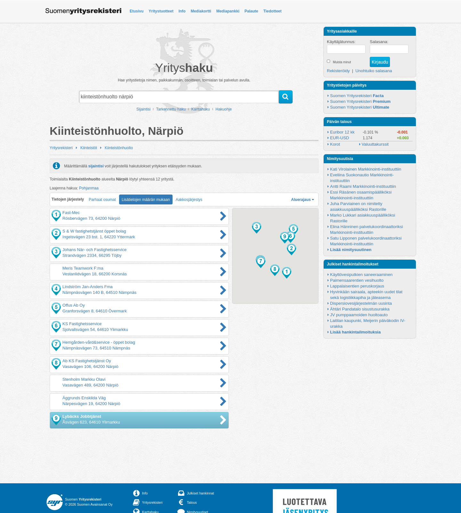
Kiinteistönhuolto (119, 148)
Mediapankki (227, 11)
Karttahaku (200, 109)
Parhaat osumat (102, 199)
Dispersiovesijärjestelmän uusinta (361, 303)
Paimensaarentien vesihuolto (357, 280)
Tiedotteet (272, 11)
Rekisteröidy (338, 70)
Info (182, 11)
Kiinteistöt (88, 148)
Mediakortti (201, 11)
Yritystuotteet (161, 11)
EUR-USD (339, 137)
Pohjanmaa (89, 188)
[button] (286, 273)
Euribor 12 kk (342, 132)
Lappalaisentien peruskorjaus (357, 286)
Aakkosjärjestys (189, 199)
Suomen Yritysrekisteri (357, 95)
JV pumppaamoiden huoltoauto (359, 314)
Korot (335, 144)
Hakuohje (223, 109)
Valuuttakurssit (375, 144)
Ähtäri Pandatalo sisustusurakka (360, 309)
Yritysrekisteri (61, 148)
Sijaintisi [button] (143, 109)
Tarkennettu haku (171, 109)
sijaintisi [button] (96, 166)
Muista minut (342, 62)
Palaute (251, 11)
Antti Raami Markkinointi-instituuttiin (363, 186)
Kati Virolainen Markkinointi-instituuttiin (365, 169)
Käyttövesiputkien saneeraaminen (361, 274)
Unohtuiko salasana (373, 70)
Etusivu (136, 11)
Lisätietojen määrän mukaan (146, 199)
